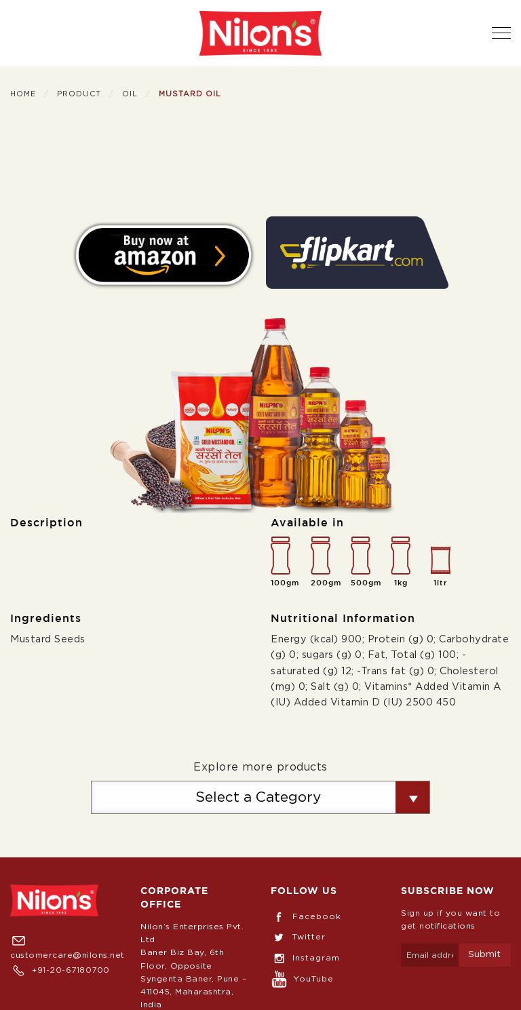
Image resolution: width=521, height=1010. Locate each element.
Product (79, 94)
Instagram (305, 958)
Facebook (306, 916)
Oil (130, 94)
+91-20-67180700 (60, 970)
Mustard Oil (190, 94)
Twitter (298, 937)
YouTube (302, 979)
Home (23, 94)
